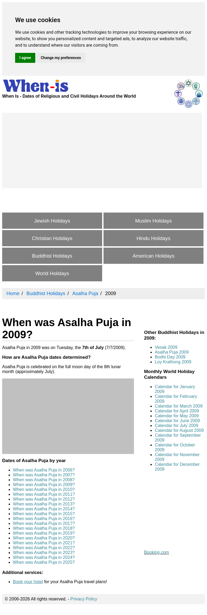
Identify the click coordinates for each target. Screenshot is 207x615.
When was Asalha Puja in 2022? (44, 547)
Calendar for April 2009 (177, 411)
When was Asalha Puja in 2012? (44, 499)
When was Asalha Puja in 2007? (44, 475)
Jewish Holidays (52, 221)
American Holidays (154, 256)
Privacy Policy (83, 599)
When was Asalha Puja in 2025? (44, 562)
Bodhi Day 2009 (170, 357)
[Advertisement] (102, 150)
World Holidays (52, 273)
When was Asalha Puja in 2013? (44, 504)
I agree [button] (25, 58)
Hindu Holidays (153, 238)
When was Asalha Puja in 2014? (44, 509)
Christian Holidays (52, 238)
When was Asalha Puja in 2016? (44, 518)
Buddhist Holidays (52, 256)
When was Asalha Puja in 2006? (44, 470)
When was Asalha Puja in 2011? (44, 494)
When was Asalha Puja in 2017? (44, 523)
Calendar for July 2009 (176, 425)
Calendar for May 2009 (177, 416)
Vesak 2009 (166, 347)
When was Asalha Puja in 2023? (44, 552)
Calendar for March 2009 (178, 406)
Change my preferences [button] (61, 58)
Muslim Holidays (153, 221)
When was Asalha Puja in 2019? (44, 533)
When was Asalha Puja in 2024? (44, 557)
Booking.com (156, 552)
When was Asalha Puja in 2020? (44, 538)
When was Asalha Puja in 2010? (44, 489)
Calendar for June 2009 (177, 420)
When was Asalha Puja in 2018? (44, 528)
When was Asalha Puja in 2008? (44, 479)
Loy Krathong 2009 (173, 362)
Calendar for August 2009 (179, 430)
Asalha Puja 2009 (171, 352)
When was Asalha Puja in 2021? (44, 543)
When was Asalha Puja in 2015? (44, 513)
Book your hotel (28, 581)
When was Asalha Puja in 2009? (44, 484)
